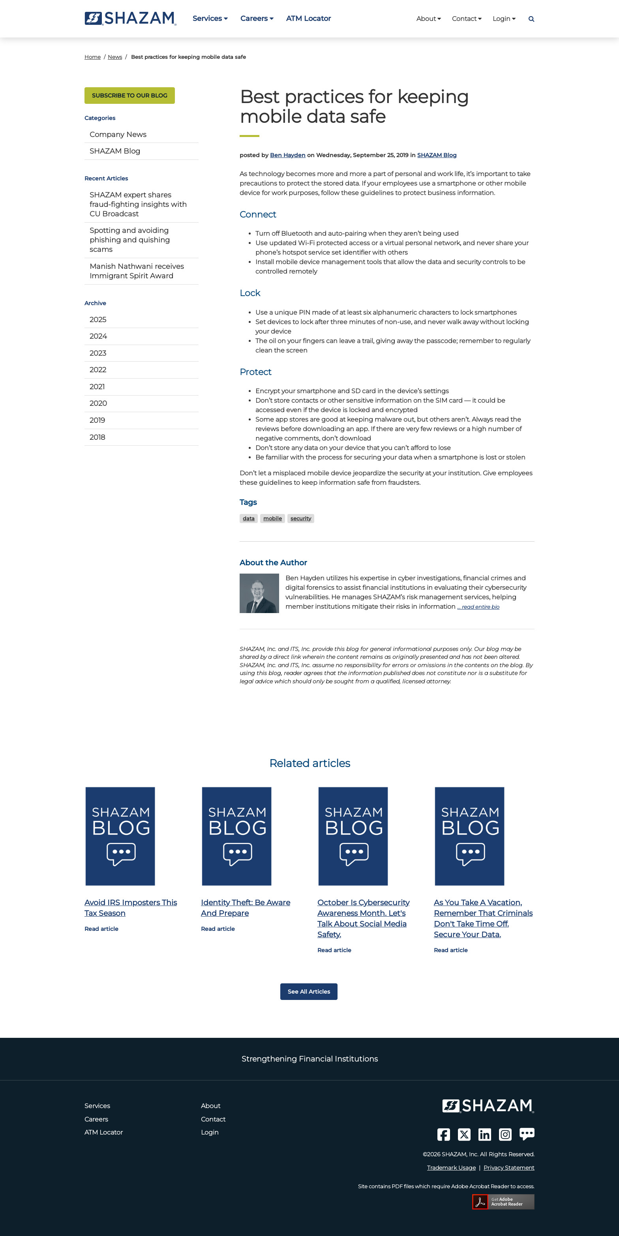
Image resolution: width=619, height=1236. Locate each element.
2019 (97, 420)
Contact (467, 19)
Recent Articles (106, 178)
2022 (98, 370)
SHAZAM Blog (115, 151)
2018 (97, 437)
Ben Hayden (288, 155)
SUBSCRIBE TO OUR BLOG (129, 95)
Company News (118, 134)
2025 (98, 319)
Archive (95, 303)
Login (504, 19)
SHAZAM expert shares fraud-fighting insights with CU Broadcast (138, 204)
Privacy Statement (509, 1168)
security (301, 518)
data (249, 518)
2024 (98, 336)
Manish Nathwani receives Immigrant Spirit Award (137, 271)
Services (210, 18)
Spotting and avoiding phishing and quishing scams (130, 239)
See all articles (309, 991)
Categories (99, 118)
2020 (98, 403)
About (428, 19)
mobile (272, 518)
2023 (98, 353)
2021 (97, 387)
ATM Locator (308, 18)
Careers (257, 18)
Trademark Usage (451, 1168)
